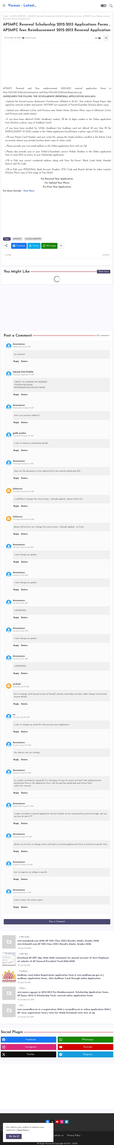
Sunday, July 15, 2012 (20, 575)
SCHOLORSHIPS (18, 16)
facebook (31, 1039)
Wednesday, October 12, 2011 (23, 408)
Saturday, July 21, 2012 (21, 687)
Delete (24, 361)
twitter (30, 1054)
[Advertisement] (57, 66)
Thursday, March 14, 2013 (22, 893)
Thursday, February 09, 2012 (23, 547)
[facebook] (47, 1122)
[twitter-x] (52, 1122)
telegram (87, 1054)
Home (5, 16)
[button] (104, 5)
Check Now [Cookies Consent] (22, 1130)
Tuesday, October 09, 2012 (22, 865)
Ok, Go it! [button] (14, 1136)
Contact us (58, 1135)
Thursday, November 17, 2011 (23, 436)
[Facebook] (19, 246)
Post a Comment (57, 922)
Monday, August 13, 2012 (22, 773)
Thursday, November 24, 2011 (23, 491)
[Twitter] (34, 246)
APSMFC (17, 239)
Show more (104, 272)
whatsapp (87, 1039)
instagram (30, 1047)
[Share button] (61, 246)
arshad (16, 684)
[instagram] (62, 1122)
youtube (87, 1047)
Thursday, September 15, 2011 (23, 375)
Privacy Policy (73, 1135)
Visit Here (28, 191)
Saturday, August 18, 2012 (22, 837)
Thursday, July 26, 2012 (21, 717)
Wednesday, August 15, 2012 (23, 806)
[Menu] (4, 6)
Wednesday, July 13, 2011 (22, 347)
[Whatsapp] (49, 246)
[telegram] (66, 1122)
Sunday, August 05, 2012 (22, 745)
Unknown (17, 489)
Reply (16, 361)
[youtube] (57, 1122)
